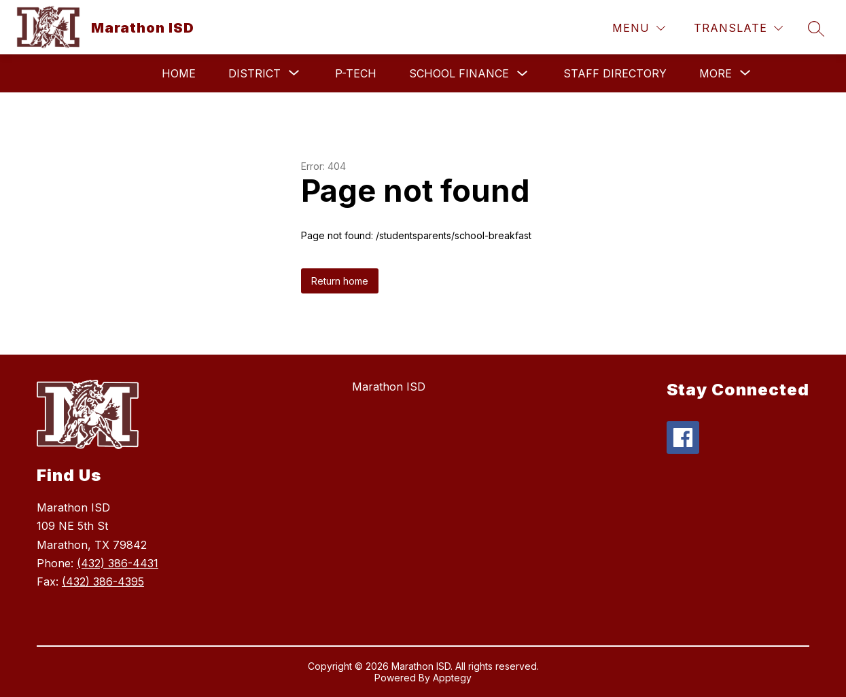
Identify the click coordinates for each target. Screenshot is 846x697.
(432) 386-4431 (117, 563)
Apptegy (452, 677)
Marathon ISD (388, 386)
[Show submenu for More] (715, 73)
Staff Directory (615, 73)
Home (179, 73)
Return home (339, 281)
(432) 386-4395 (103, 581)
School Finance (459, 73)
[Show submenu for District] (254, 73)
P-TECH (355, 73)
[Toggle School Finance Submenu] (522, 74)
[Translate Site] (738, 28)
